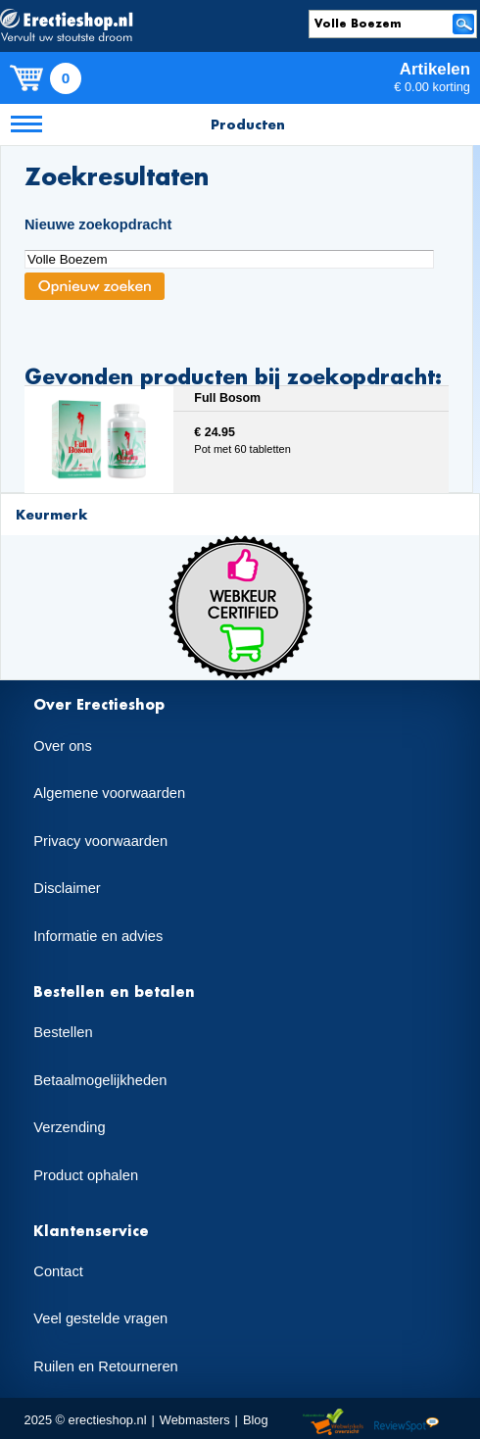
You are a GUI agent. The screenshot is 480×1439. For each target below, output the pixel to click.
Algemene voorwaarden (109, 793)
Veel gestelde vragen (100, 1318)
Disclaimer (66, 888)
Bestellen (62, 1032)
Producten (248, 124)
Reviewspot (406, 1423)
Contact (58, 1271)
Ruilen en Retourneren (105, 1366)
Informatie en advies (98, 936)
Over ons (62, 746)
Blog (255, 1420)
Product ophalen (85, 1175)
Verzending (69, 1127)
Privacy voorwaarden (100, 841)
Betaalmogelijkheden (100, 1080)
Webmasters (195, 1420)
